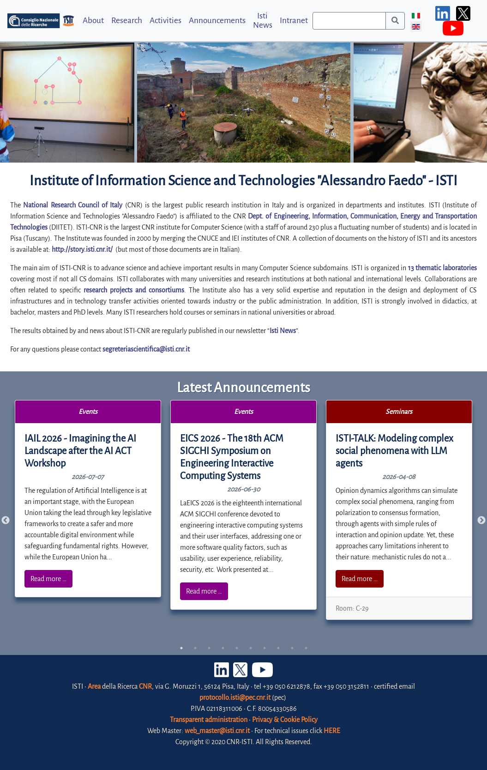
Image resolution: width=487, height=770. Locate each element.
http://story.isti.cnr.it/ (82, 249)
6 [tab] (250, 648)
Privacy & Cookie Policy (285, 719)
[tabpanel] (88, 498)
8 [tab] (278, 648)
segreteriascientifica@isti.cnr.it (146, 349)
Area (94, 686)
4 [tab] (223, 648)
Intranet (294, 20)
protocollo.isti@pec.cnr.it (235, 697)
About (93, 20)
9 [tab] (292, 648)
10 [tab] (306, 648)
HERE (332, 730)
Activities (165, 20)
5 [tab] (236, 648)
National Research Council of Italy (72, 205)
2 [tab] (195, 648)
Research (126, 20)
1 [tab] (181, 648)
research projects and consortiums (134, 290)
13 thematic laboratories (442, 268)
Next (481, 520)
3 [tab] (209, 648)
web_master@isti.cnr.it (217, 730)
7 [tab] (264, 648)
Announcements (217, 20)
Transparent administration (208, 719)
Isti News (262, 20)
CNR (145, 686)
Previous (5, 520)
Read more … (48, 578)
